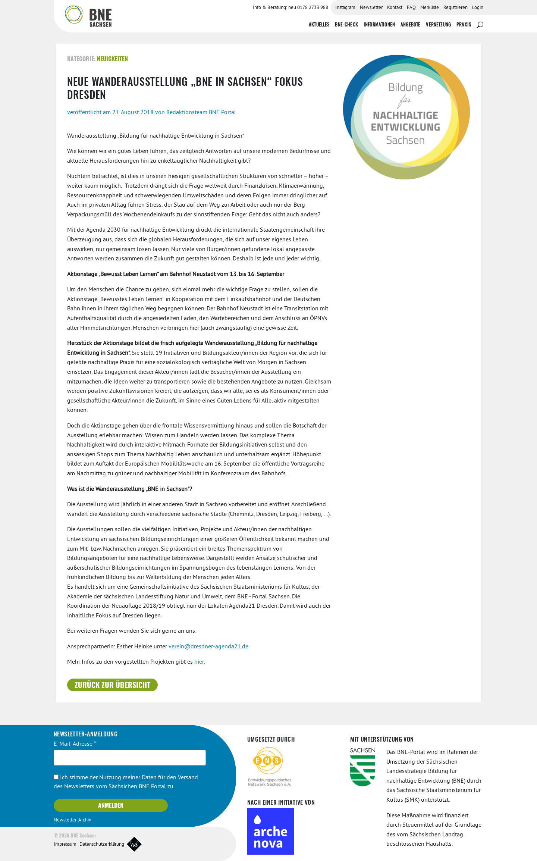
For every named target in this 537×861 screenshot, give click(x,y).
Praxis (463, 25)
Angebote (410, 25)
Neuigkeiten (112, 59)
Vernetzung (438, 25)
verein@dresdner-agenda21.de (208, 647)
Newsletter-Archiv (72, 820)
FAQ (411, 8)
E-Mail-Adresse (75, 744)
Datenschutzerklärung (101, 845)
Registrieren (455, 8)
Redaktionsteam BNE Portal (201, 112)
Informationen (379, 25)
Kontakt (394, 8)
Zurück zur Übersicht (112, 685)
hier (199, 662)
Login (477, 8)
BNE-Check (346, 25)
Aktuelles (319, 25)
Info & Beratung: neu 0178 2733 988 (290, 8)
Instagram (345, 8)
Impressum (65, 845)
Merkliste (429, 8)
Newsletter (371, 8)
